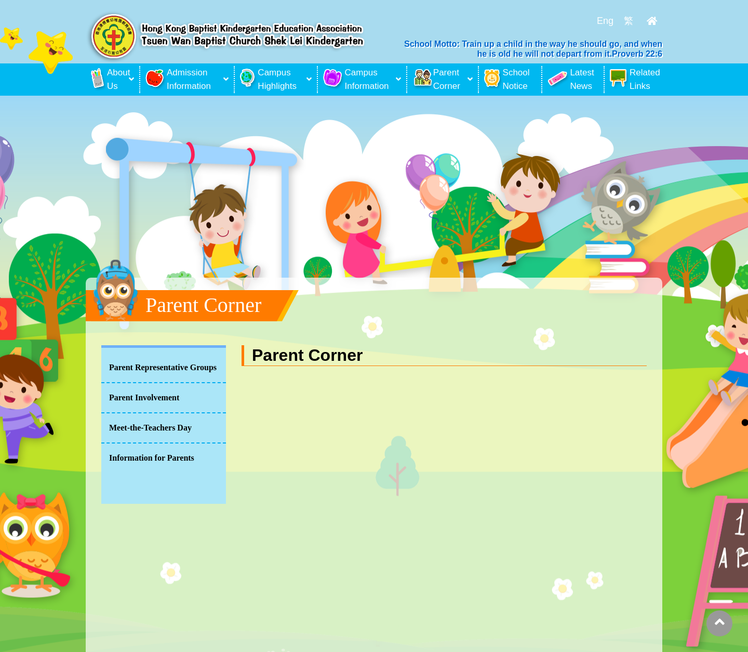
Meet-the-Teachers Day (150, 427)
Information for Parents (151, 457)
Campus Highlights (268, 79)
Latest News (570, 79)
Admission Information (178, 79)
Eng (605, 21)
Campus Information (356, 79)
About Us (108, 80)
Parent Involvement (144, 397)
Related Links (635, 79)
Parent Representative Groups (163, 367)
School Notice (507, 79)
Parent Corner (436, 79)
